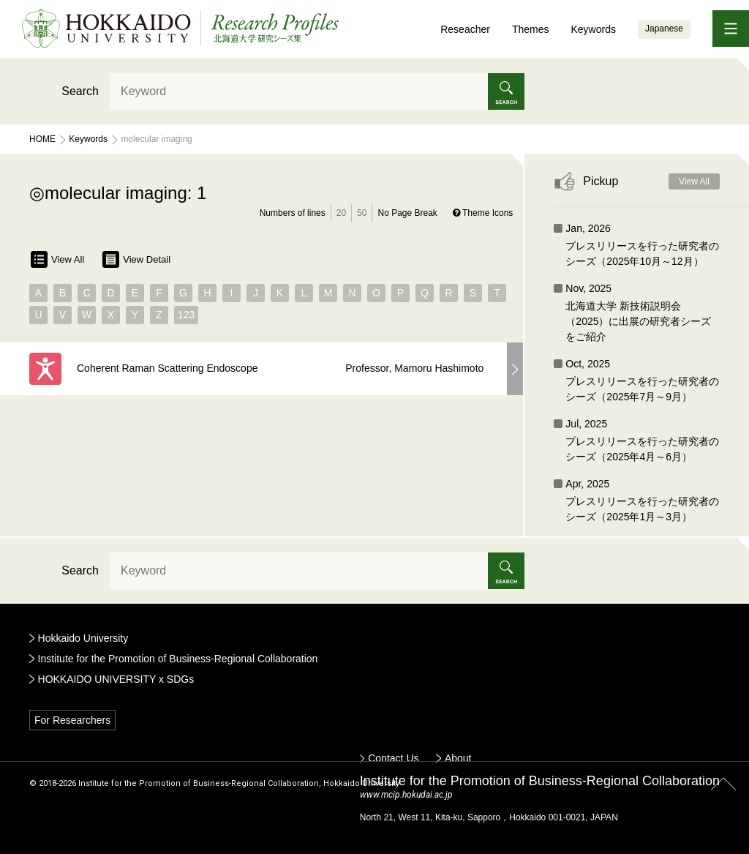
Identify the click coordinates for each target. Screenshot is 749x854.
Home (42, 139)
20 (341, 213)
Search (80, 91)
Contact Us (393, 758)
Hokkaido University (83, 638)
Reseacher (465, 29)
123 (186, 315)
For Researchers (72, 720)
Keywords (593, 29)
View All (57, 259)
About (458, 758)
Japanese (664, 28)
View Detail (136, 259)
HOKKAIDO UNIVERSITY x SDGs (116, 679)
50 (361, 213)
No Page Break (407, 213)
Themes (530, 29)
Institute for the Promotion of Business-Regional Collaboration (178, 658)
